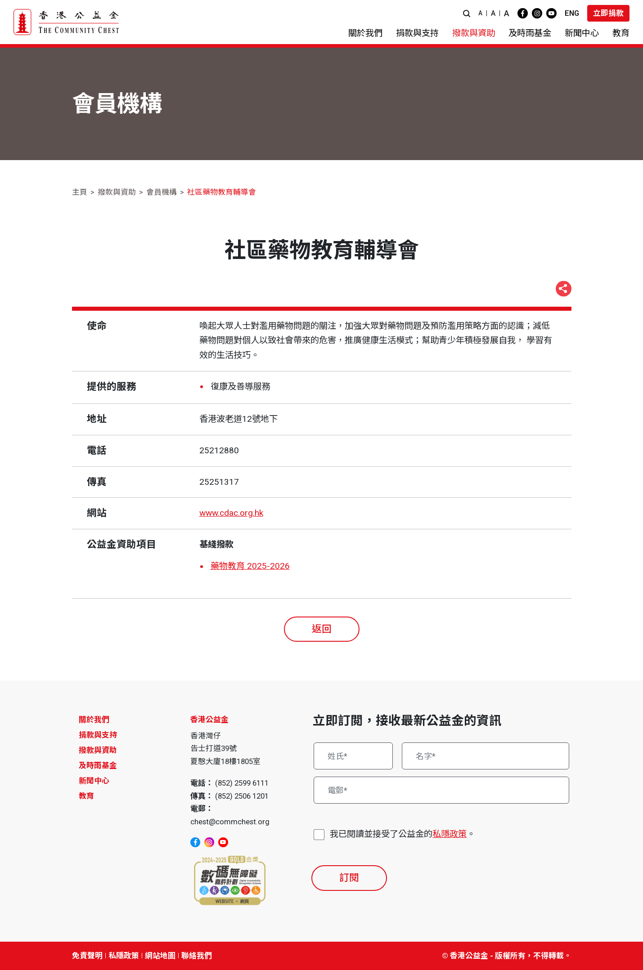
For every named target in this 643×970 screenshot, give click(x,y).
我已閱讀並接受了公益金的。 (402, 834)
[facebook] (522, 13)
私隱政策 (449, 834)
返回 (322, 629)
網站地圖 (160, 955)
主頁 (79, 192)
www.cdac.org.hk (231, 513)
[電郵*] (441, 790)
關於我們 (94, 719)
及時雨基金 (98, 765)
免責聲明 (87, 955)
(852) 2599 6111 (242, 782)
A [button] (480, 13)
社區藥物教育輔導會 (221, 192)
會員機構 (161, 192)
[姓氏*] (353, 755)
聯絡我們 (196, 955)
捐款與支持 (98, 734)
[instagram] (537, 13)
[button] (466, 13)
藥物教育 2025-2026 (250, 566)
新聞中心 (94, 780)
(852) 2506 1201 (242, 795)
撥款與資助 (117, 192)
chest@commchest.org (230, 821)
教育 (86, 795)
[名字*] (485, 755)
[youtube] (551, 13)
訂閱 (349, 877)
